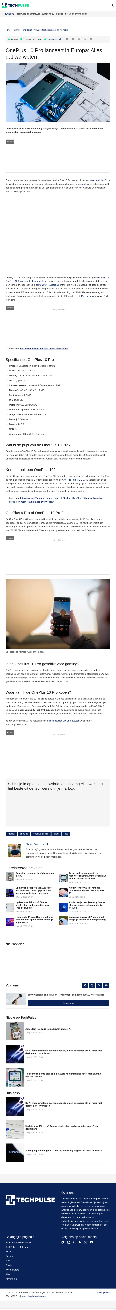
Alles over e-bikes (78, 14)
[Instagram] (92, 985)
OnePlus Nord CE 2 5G (74, 480)
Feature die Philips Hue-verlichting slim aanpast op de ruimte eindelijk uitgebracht (34, 920)
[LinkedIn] (74, 1242)
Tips (8, 1260)
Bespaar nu (68, 1003)
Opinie (9, 1265)
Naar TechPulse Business (18, 1242)
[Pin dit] (91, 39)
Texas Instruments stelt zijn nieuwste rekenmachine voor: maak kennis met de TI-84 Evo (88, 876)
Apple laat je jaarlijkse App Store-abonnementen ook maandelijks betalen (87, 905)
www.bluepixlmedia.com (33, 1296)
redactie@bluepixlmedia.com (83, 1228)
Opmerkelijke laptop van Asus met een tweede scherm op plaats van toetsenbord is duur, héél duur (33, 890)
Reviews (10, 1256)
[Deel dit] (73, 39)
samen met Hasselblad (47, 285)
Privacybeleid (103, 1292)
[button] (112, 5)
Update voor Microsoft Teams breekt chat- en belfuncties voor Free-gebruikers (32, 905)
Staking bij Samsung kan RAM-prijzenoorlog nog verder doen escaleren (63, 1150)
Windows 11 (48, 14)
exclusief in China (95, 180)
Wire (8, 1274)
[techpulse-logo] (15, 5)
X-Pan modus (86, 296)
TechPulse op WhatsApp (28, 14)
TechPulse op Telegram (17, 1247)
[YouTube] (106, 985)
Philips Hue (62, 14)
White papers (12, 1270)
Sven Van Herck (54, 39)
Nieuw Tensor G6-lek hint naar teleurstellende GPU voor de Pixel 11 (87, 890)
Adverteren (11, 1279)
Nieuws (14, 39)
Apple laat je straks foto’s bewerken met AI (48, 1029)
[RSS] (80, 1242)
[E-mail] (67, 39)
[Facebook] (85, 985)
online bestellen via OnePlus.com (63, 721)
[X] (99, 985)
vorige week (80, 184)
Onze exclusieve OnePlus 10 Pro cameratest (44, 348)
